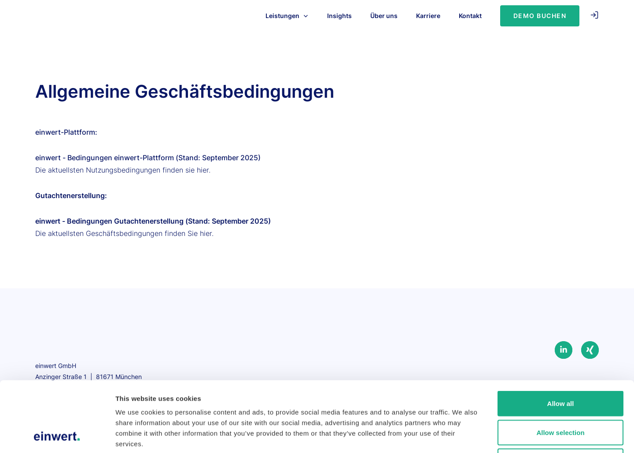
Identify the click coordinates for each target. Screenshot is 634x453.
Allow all (560, 337)
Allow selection (560, 366)
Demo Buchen (540, 15)
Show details (462, 435)
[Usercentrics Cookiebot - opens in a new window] (57, 435)
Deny (561, 395)
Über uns (384, 15)
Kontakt (470, 15)
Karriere (428, 15)
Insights (339, 15)
